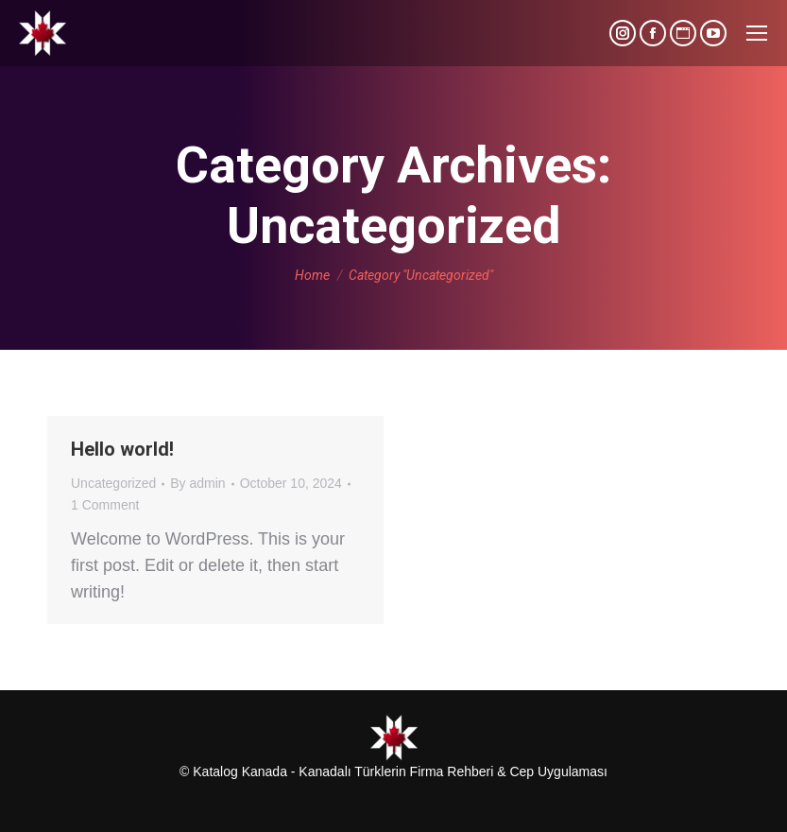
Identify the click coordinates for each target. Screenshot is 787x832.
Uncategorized (113, 483)
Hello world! (122, 449)
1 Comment (105, 504)
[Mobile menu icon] (756, 33)
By (197, 483)
